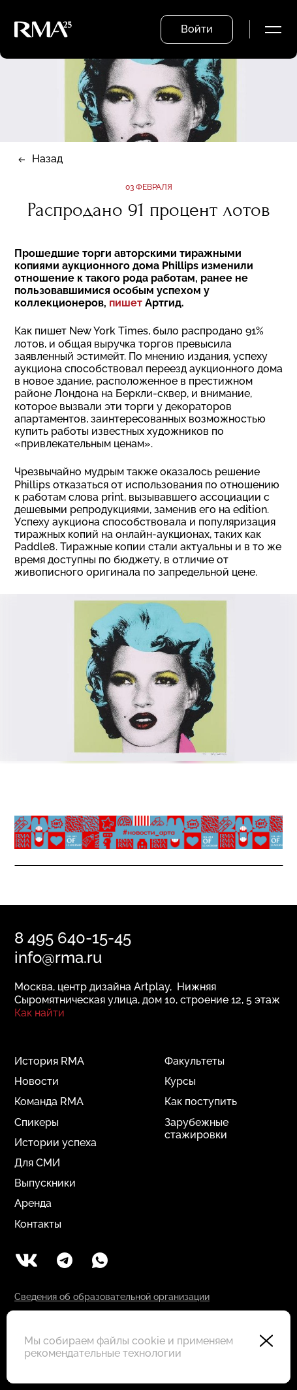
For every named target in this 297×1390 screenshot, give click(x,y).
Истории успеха (55, 1142)
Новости (36, 1081)
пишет (125, 303)
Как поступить (200, 1101)
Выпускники (45, 1183)
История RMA (49, 1061)
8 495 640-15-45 (72, 937)
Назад (47, 159)
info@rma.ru (58, 957)
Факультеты (194, 1061)
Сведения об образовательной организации (112, 1297)
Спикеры (36, 1122)
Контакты (37, 1224)
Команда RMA (49, 1101)
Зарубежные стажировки (196, 1128)
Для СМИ (37, 1163)
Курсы (180, 1081)
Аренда (33, 1203)
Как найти (39, 1013)
